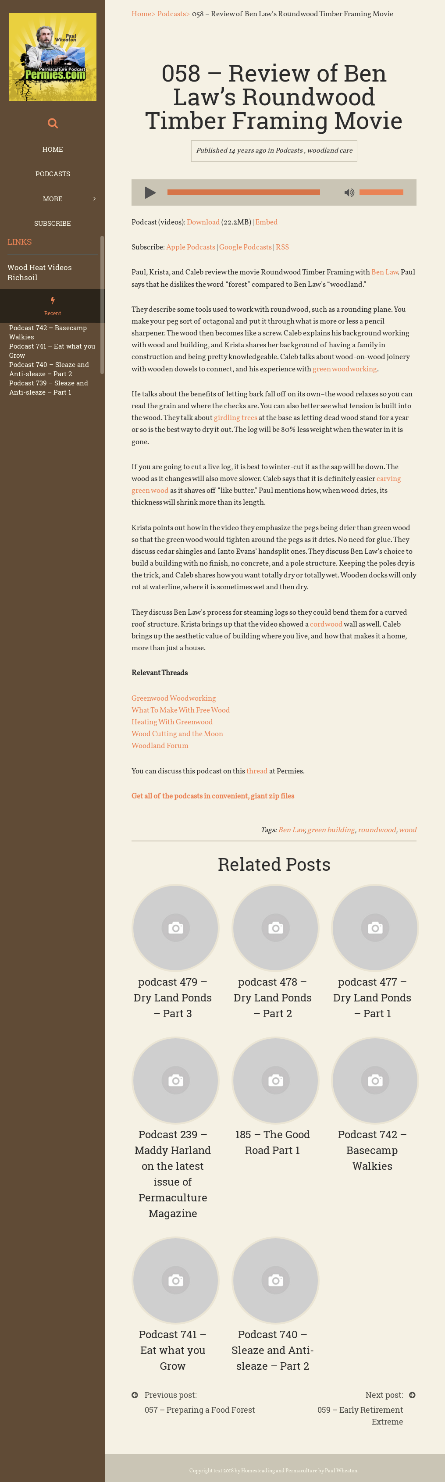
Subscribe (52, 223)
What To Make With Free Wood (181, 710)
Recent (52, 313)
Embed (266, 222)
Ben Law (384, 272)
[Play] (147, 192)
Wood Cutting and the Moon (177, 734)
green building (331, 830)
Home (53, 149)
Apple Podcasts (190, 247)
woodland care (329, 151)
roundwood (377, 830)
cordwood (326, 625)
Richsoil (22, 277)
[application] (274, 192)
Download (203, 222)
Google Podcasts (245, 247)
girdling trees (235, 418)
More (53, 198)
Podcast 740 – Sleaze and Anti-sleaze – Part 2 (49, 369)
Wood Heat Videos (39, 267)
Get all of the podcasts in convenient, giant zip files (213, 796)
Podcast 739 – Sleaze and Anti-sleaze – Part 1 (48, 387)
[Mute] (348, 193)
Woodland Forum (160, 746)
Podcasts (53, 173)
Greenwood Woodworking (174, 699)
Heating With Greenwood (172, 722)
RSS (282, 247)
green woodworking (345, 369)
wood (408, 830)
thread (257, 771)
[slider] (243, 192)
